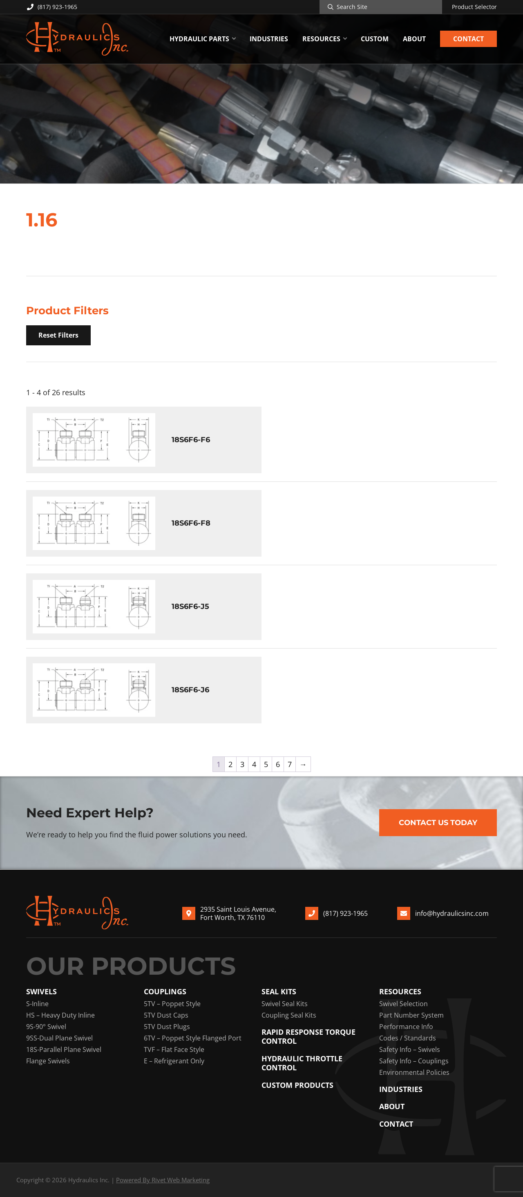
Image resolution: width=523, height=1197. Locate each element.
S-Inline (37, 1004)
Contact (396, 1124)
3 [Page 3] (242, 764)
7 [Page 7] (290, 764)
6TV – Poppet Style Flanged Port (192, 1038)
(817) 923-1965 (51, 7)
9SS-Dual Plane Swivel (59, 1038)
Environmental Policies (414, 1072)
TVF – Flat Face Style (174, 1049)
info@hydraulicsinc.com (452, 913)
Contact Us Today (438, 822)
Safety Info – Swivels (409, 1049)
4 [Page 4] (254, 764)
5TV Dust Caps (166, 1015)
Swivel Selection (403, 1004)
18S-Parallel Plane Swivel (63, 1049)
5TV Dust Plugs (167, 1026)
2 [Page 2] (230, 764)
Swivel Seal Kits (285, 1004)
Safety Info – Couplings (414, 1061)
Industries (400, 1089)
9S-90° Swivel (46, 1026)
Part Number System (411, 1015)
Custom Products (297, 1085)
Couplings (165, 991)
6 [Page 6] (278, 764)
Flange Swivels (48, 1061)
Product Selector (474, 7)
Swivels (41, 991)
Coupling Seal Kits (289, 1015)
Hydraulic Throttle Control (302, 1063)
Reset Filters (58, 335)
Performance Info (406, 1026)
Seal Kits (279, 991)
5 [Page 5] (266, 764)
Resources (400, 991)
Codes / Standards (407, 1038)
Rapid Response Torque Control (308, 1036)
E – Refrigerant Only (174, 1061)
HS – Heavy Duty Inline (60, 1015)
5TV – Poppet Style (172, 1004)
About (392, 1106)
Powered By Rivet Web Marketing (163, 1180)
